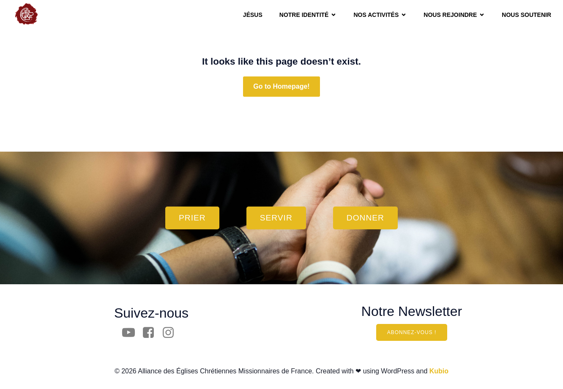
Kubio (438, 371)
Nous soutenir (526, 14)
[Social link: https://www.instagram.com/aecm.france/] (171, 333)
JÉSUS (252, 14)
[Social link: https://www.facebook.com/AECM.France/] (151, 333)
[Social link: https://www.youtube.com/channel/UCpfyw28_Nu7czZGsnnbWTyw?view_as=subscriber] (132, 333)
